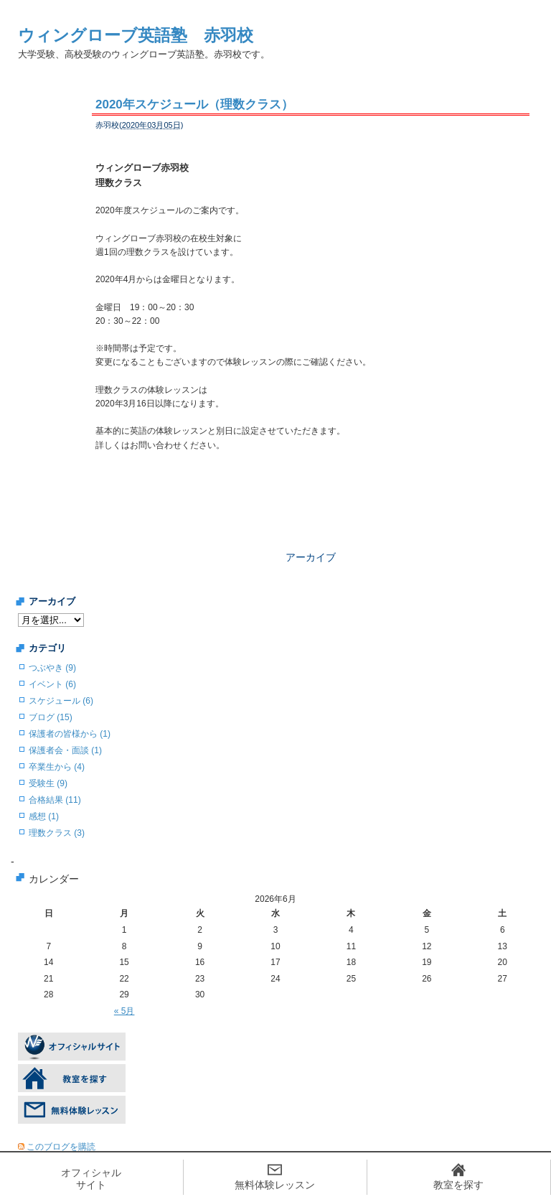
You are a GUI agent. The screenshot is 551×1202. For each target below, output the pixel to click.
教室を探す (458, 1185)
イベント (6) (52, 684)
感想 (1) (44, 816)
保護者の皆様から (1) (69, 734)
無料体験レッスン (275, 1185)
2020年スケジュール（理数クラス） (194, 104)
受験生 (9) (48, 783)
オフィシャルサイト (91, 1179)
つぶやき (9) (52, 668)
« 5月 (124, 1011)
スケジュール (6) (61, 701)
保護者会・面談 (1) (65, 750)
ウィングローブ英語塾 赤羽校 (135, 35)
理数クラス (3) (57, 833)
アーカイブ (311, 557)
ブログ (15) (50, 717)
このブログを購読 (61, 1147)
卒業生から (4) (57, 767)
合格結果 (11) (55, 800)
